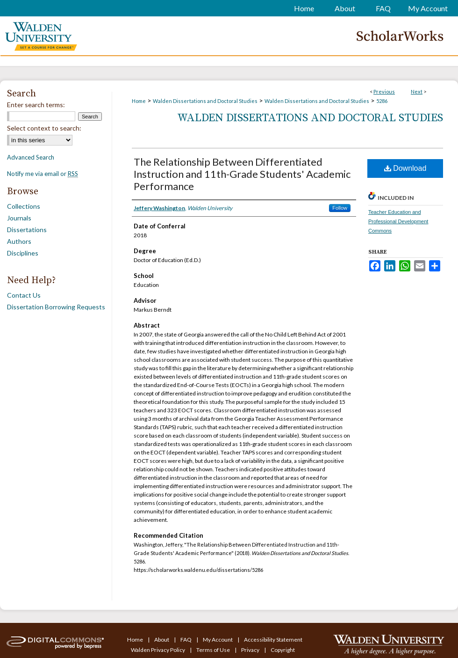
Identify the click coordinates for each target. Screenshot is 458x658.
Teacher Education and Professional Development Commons (398, 221)
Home (139, 101)
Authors (19, 241)
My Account (218, 639)
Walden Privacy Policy (158, 649)
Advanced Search (30, 157)
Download (405, 168)
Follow (339, 208)
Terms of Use (213, 649)
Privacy (250, 649)
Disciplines (22, 253)
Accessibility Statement (273, 639)
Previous (384, 91)
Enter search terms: (36, 105)
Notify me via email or (42, 173)
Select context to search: (44, 128)
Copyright (283, 649)
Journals (19, 218)
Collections (23, 206)
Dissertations (27, 230)
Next (416, 91)
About (162, 639)
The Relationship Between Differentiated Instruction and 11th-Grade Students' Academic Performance (242, 173)
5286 (381, 101)
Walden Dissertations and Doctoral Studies (205, 101)
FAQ (186, 639)
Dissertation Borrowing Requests (56, 307)
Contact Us (24, 295)
